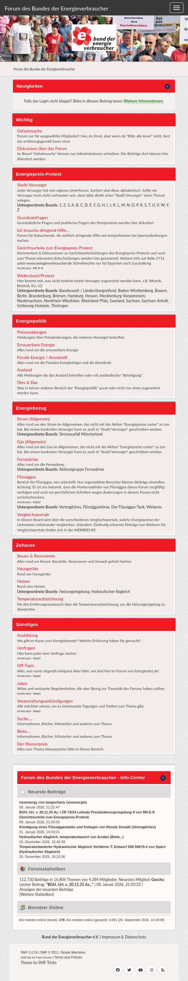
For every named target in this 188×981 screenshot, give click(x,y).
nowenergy (28, 802)
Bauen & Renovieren (36, 555)
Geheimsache (29, 130)
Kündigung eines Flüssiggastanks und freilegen (58, 827)
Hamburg (75, 296)
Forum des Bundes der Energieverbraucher (57, 8)
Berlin (22, 296)
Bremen (59, 296)
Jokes (22, 683)
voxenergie (76, 802)
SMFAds (26, 957)
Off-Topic (25, 665)
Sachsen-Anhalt (155, 300)
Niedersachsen (29, 300)
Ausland (24, 369)
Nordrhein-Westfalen (62, 300)
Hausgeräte (27, 568)
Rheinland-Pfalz (94, 300)
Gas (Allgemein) (31, 441)
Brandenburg (40, 296)
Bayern (161, 290)
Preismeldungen (32, 332)
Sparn (160, 847)
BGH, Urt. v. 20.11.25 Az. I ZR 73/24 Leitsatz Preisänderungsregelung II (77, 812)
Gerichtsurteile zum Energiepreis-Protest (54, 247)
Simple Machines (73, 952)
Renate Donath (118, 827)
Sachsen (133, 300)
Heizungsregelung (74, 591)
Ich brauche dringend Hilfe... (43, 230)
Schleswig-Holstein (33, 305)
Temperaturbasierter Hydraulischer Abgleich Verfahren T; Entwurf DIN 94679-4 (83, 847)
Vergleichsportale (33, 514)
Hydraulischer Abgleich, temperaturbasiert (54, 837)
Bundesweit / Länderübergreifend (87, 290)
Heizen (23, 581)
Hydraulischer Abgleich (110, 591)
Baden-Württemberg (135, 290)
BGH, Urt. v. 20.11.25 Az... (70, 884)
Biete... (23, 731)
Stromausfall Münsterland (81, 434)
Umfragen (26, 647)
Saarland (117, 300)
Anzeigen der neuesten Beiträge (46, 889)
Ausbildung (27, 635)
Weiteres (154, 507)
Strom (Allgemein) (33, 418)
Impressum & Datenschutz (124, 937)
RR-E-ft (38, 268)
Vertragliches (70, 507)
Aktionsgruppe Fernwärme (81, 469)
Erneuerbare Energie (36, 344)
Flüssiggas (26, 476)
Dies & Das (27, 382)
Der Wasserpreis (32, 743)
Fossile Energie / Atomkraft (42, 357)
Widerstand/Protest (35, 275)
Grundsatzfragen (32, 217)
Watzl (37, 502)
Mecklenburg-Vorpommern (122, 296)
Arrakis (103, 837)
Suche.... (24, 718)
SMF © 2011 (49, 952)
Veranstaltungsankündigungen (45, 700)
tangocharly (55, 802)
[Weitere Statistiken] (36, 894)
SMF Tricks (47, 962)
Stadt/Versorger (32, 184)
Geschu (157, 879)
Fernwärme (27, 459)
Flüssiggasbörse (96, 507)
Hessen (91, 296)
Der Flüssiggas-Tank (128, 507)
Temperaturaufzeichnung (40, 598)
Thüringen (59, 305)
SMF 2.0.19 (29, 952)
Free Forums (44, 957)
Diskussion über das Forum (42, 148)
